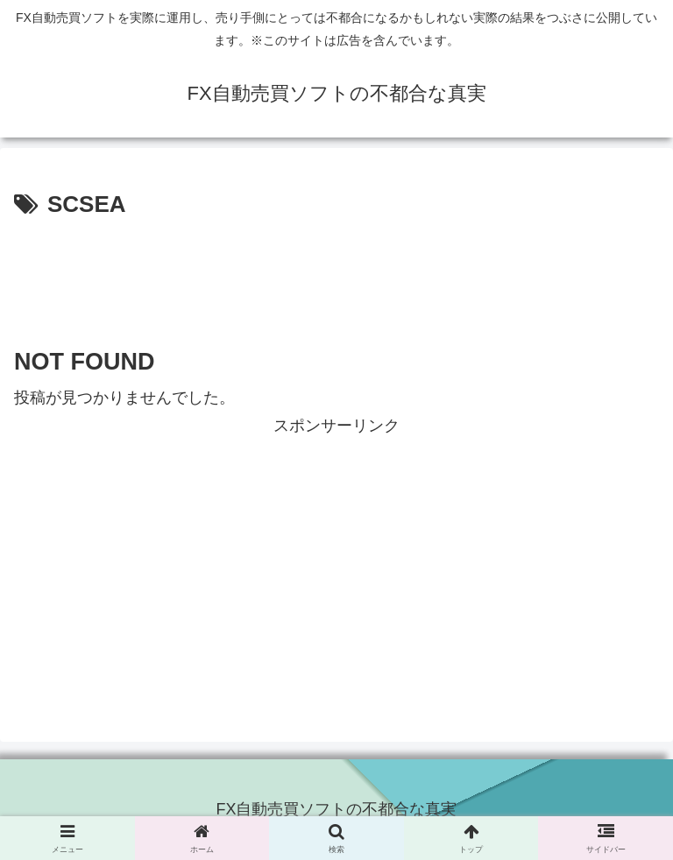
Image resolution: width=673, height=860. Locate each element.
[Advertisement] (336, 273)
